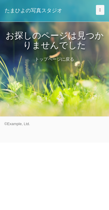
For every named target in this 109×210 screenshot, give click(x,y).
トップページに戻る (54, 59)
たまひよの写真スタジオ (33, 10)
